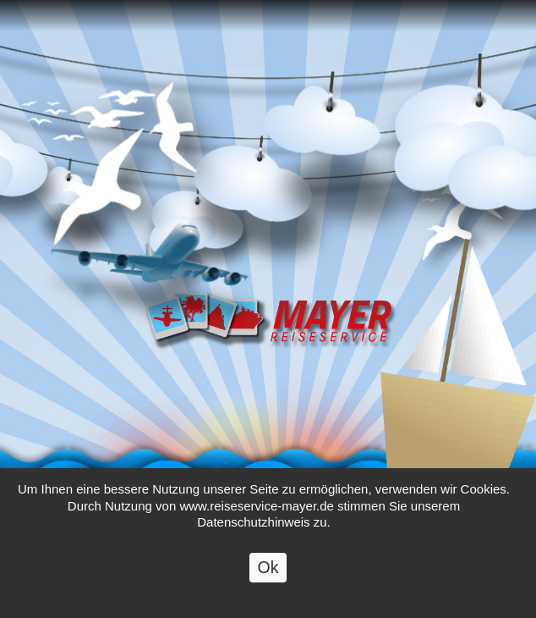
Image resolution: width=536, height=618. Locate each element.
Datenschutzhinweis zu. (264, 548)
